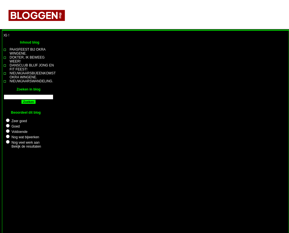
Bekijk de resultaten (26, 146)
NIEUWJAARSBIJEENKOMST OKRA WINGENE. (33, 75)
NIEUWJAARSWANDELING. (31, 81)
